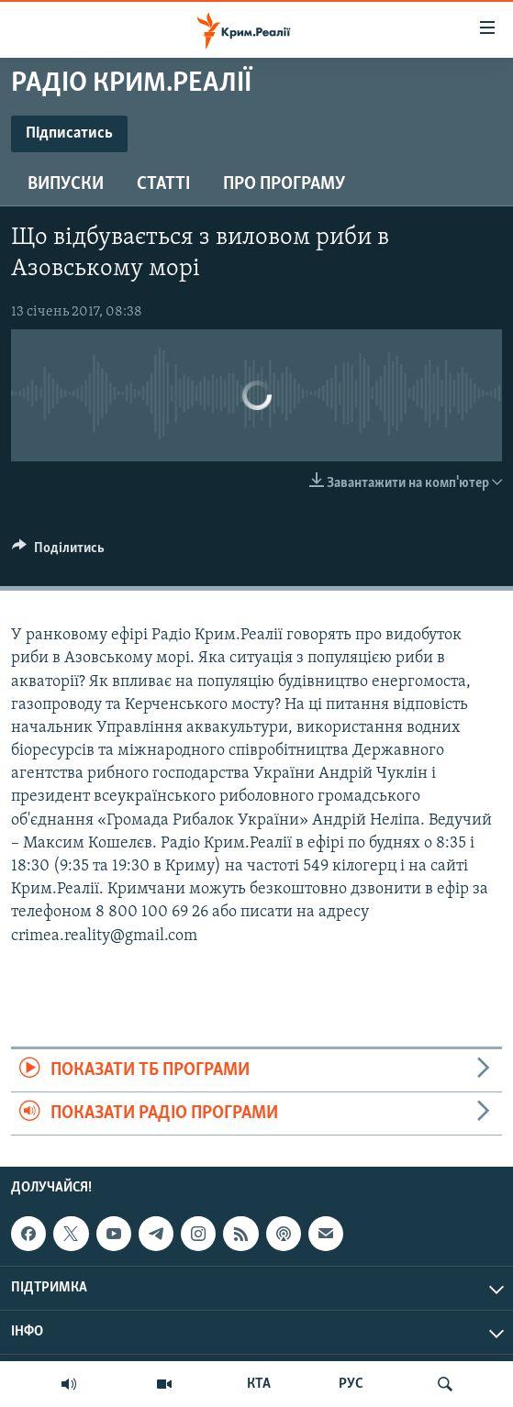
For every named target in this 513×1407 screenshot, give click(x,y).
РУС (351, 1384)
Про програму (284, 184)
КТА (259, 1384)
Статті (163, 184)
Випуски (66, 184)
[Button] (58, 552)
